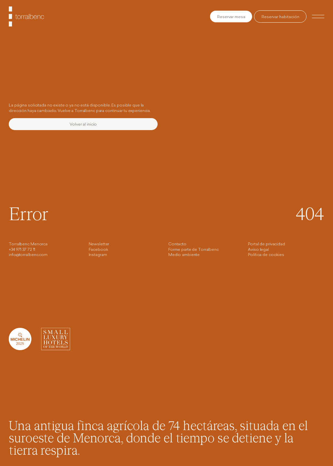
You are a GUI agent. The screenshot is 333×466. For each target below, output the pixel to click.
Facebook (98, 250)
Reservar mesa (231, 17)
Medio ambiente (184, 255)
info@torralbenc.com (28, 255)
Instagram (98, 255)
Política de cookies (266, 255)
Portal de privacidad (266, 244)
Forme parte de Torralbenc (193, 250)
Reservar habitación (280, 17)
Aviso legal (258, 250)
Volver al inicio (83, 125)
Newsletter (99, 244)
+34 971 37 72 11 (22, 250)
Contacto (177, 244)
